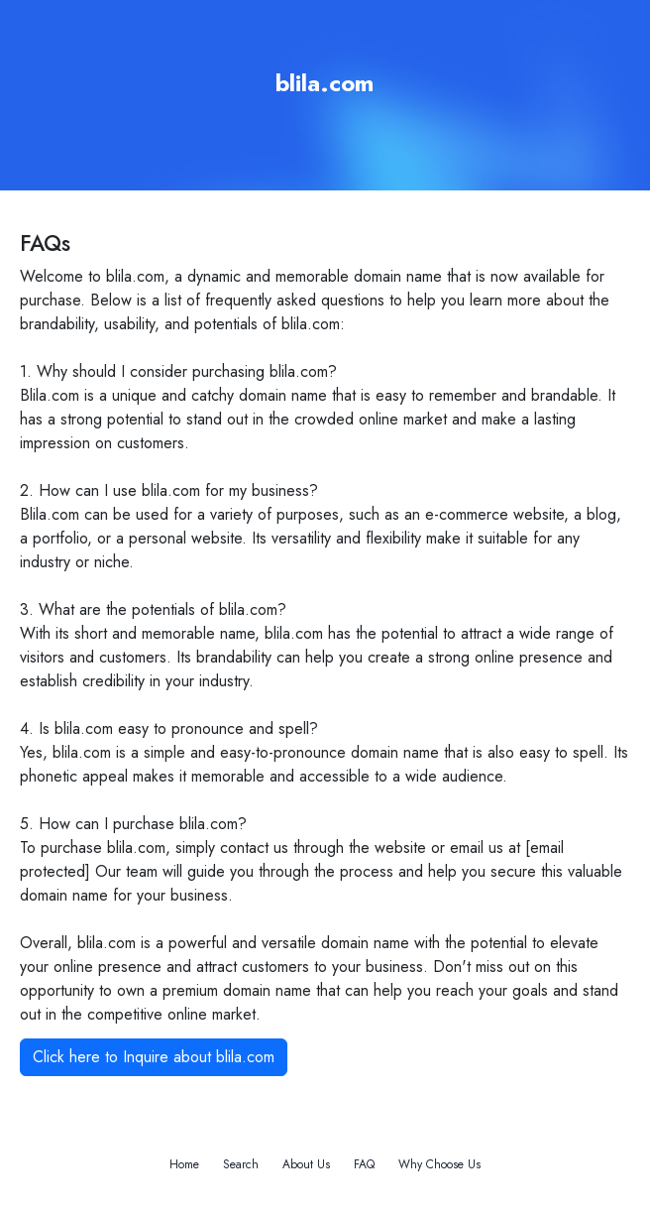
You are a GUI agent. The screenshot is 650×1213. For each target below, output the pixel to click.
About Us (306, 1164)
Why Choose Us (439, 1164)
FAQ (364, 1164)
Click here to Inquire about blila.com (153, 1056)
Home (184, 1164)
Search (241, 1164)
